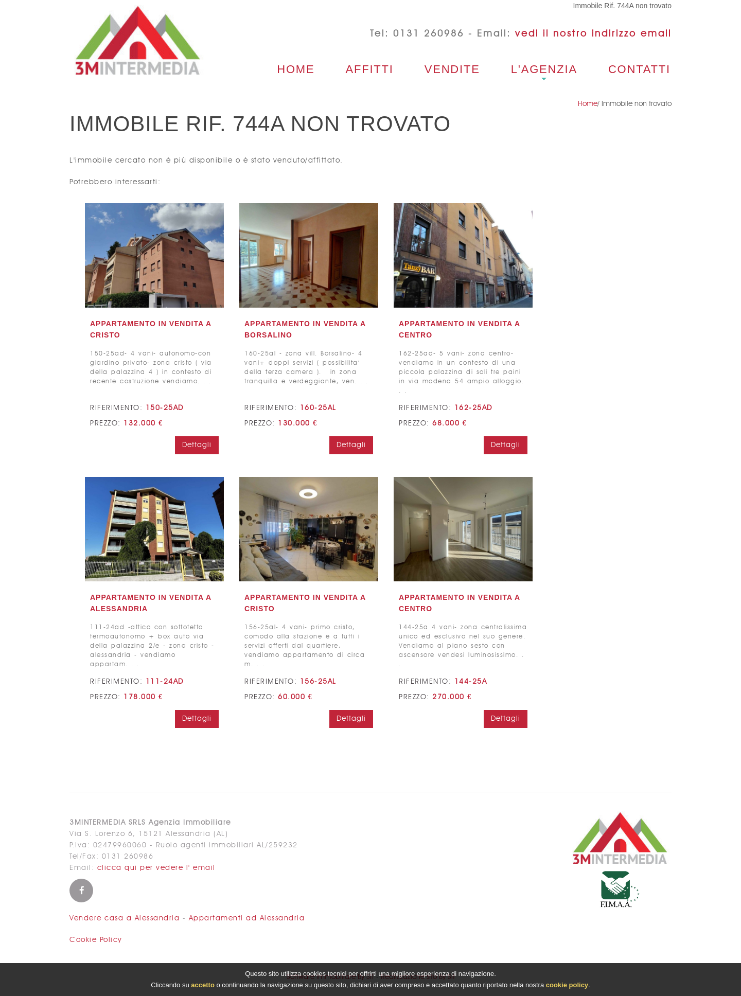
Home (295, 69)
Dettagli (196, 445)
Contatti (639, 69)
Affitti (369, 69)
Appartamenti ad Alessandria (247, 918)
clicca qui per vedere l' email (156, 868)
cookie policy (567, 986)
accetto (203, 986)
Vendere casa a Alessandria (124, 918)
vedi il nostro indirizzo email (593, 34)
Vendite (452, 69)
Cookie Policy (95, 940)
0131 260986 (428, 34)
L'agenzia (544, 69)
